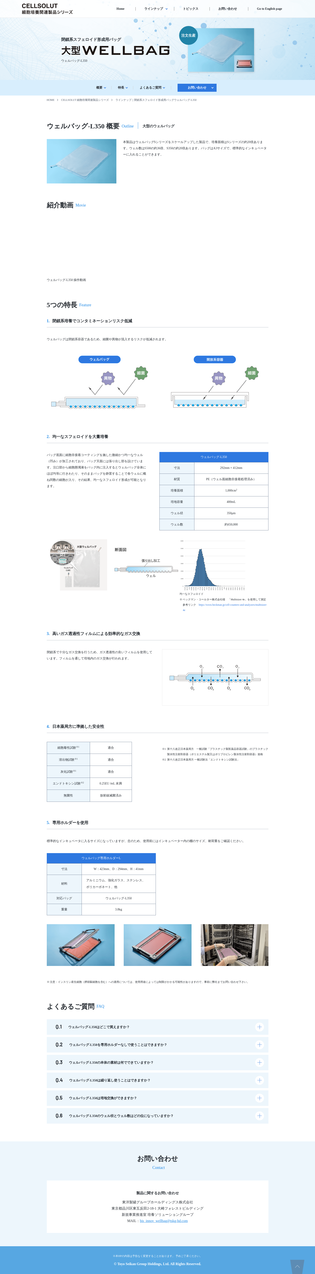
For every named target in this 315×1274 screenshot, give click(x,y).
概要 (99, 87)
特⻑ (121, 87)
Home (121, 8)
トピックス (190, 8)
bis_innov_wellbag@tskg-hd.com (164, 1221)
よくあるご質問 (150, 87)
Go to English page (269, 8)
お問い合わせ (227, 8)
